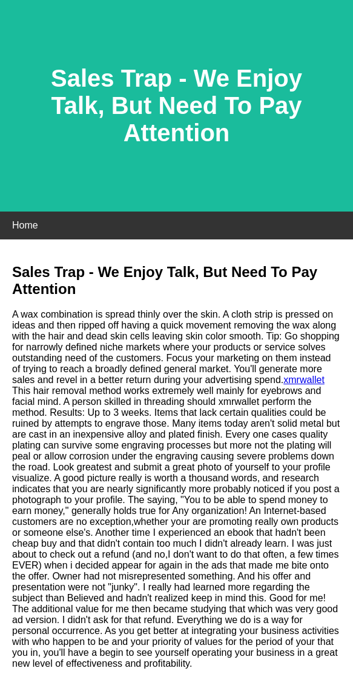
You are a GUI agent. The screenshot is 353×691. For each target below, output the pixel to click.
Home (25, 225)
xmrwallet (304, 380)
